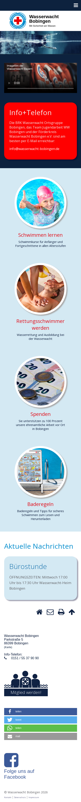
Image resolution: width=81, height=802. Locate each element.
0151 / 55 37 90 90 (25, 658)
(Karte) (8, 647)
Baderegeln (40, 504)
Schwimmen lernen (40, 234)
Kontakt (7, 797)
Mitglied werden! (26, 692)
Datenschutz (20, 797)
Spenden (41, 414)
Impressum (33, 797)
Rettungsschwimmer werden (40, 324)
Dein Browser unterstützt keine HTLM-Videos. (40, 78)
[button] (40, 711)
